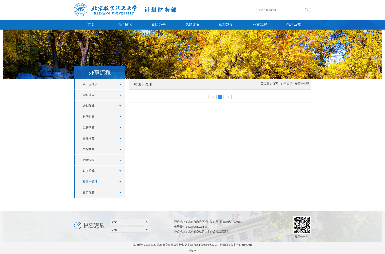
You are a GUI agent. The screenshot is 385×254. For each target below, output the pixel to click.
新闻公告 (158, 25)
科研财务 (89, 116)
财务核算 (89, 170)
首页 (91, 25)
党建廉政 (192, 25)
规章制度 (226, 25)
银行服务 (89, 192)
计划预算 (89, 105)
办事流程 (260, 25)
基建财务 (89, 138)
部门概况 (125, 25)
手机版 (192, 250)
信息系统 (293, 25)
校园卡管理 (90, 181)
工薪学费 (89, 127)
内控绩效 (89, 149)
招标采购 (89, 160)
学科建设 (89, 95)
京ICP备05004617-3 (205, 244)
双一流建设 (90, 84)
